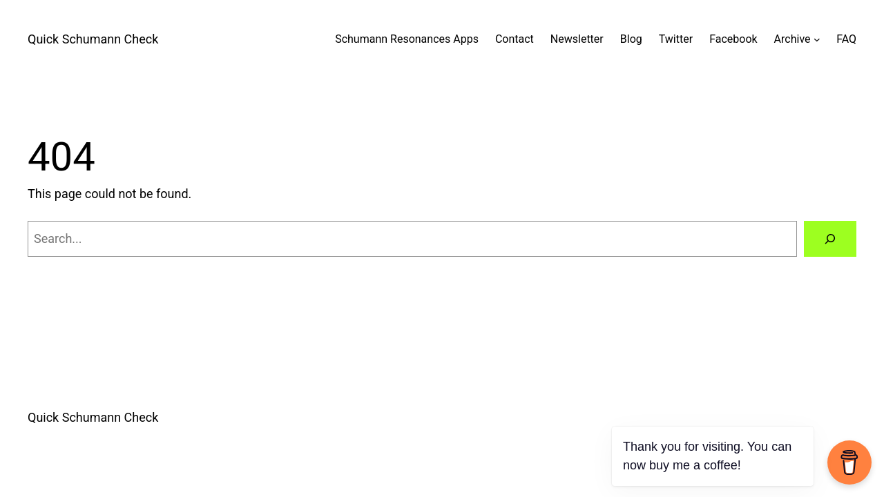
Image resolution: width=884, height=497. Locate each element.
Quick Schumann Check (93, 39)
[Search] (830, 239)
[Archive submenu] (817, 39)
